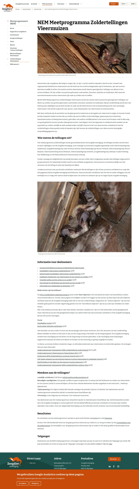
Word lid (114, 459)
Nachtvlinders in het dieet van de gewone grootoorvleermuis (60, 362)
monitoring (37, 9)
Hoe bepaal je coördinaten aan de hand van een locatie (60, 283)
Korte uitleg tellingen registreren (49, 326)
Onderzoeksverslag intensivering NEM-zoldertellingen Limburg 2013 (62, 365)
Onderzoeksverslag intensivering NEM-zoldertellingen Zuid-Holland (62, 350)
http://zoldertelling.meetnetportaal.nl (54, 295)
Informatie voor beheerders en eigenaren (55, 286)
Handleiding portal (44, 323)
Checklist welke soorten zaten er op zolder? (56, 280)
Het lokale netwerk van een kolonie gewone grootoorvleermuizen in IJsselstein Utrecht (70, 359)
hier (110, 444)
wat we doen (27, 9)
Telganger (108, 418)
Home (17, 9)
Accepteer (22, 485)
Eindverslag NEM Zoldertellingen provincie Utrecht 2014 (58, 356)
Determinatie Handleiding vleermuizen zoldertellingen (60, 274)
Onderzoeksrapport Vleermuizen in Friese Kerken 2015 (57, 353)
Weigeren (35, 485)
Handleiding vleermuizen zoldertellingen (55, 271)
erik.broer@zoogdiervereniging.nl (75, 377)
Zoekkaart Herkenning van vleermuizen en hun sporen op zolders (64, 277)
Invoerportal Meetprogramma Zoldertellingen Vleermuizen (62, 268)
